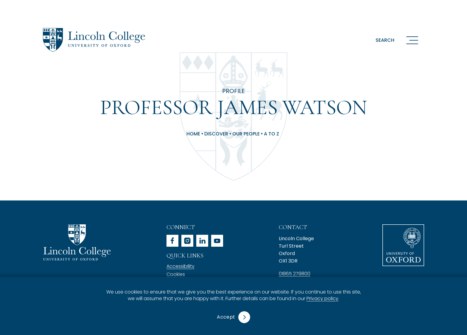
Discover (216, 134)
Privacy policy (322, 298)
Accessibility (180, 266)
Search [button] (385, 40)
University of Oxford (403, 245)
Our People (246, 134)
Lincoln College (77, 242)
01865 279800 (294, 273)
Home (193, 134)
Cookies (175, 274)
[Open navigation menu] (412, 39)
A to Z (271, 134)
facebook (172, 241)
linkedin (202, 241)
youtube (217, 241)
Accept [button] (226, 317)
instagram (187, 241)
